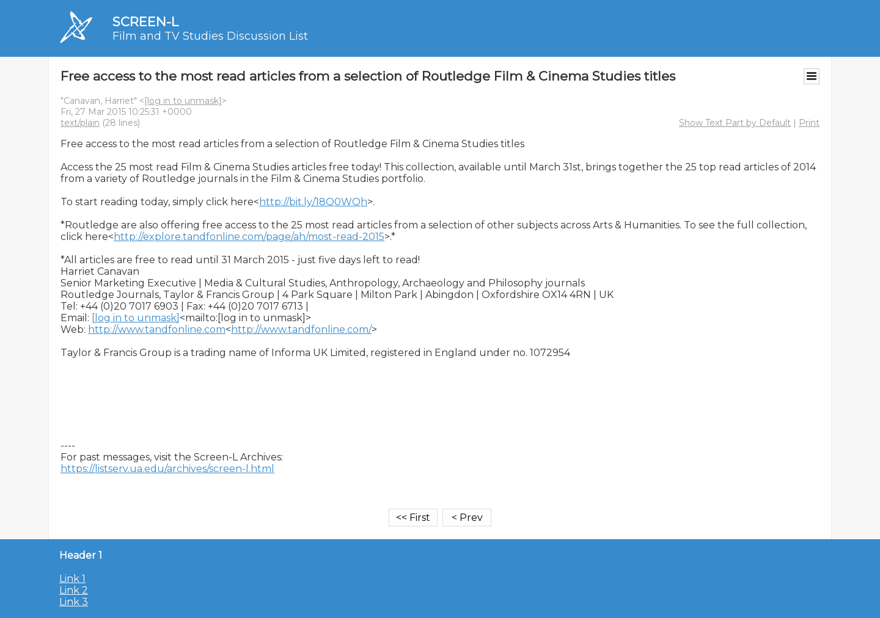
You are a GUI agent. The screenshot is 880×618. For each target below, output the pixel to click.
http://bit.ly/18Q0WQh (313, 202)
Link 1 (72, 578)
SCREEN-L (145, 21)
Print (809, 122)
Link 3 (73, 602)
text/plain (80, 122)
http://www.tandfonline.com (157, 329)
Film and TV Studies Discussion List (210, 36)
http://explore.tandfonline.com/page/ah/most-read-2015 (249, 236)
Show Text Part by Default (735, 122)
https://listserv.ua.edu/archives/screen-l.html (167, 468)
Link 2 (73, 590)
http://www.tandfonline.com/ (301, 329)
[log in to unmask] (183, 100)
